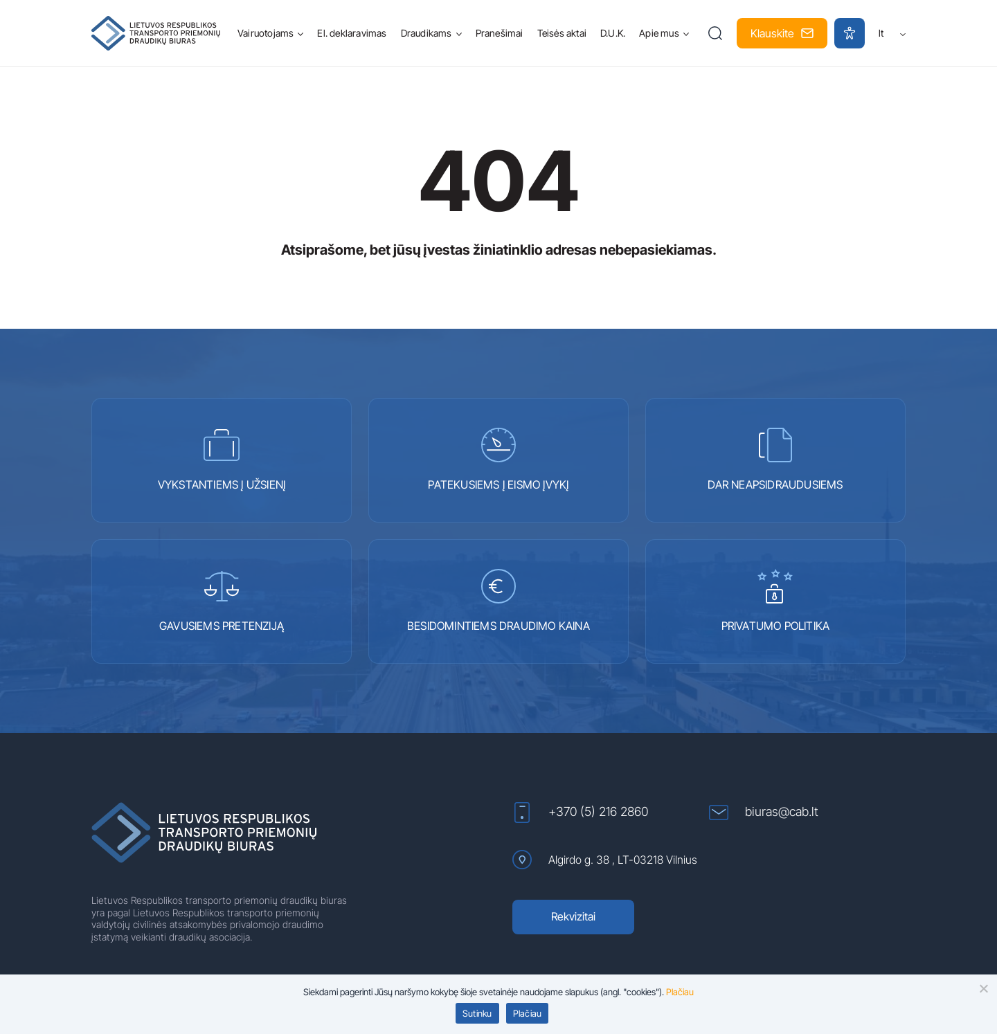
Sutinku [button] (477, 1013)
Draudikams (426, 33)
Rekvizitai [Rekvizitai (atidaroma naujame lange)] (573, 916)
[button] (715, 33)
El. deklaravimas (351, 33)
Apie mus (659, 33)
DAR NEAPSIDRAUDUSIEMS (775, 459)
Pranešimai (499, 33)
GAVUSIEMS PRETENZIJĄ (221, 601)
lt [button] (892, 33)
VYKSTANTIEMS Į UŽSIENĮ (221, 459)
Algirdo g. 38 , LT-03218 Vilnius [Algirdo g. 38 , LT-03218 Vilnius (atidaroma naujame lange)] (604, 859)
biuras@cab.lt (763, 812)
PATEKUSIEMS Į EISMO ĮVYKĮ (498, 459)
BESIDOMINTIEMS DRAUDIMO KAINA (498, 601)
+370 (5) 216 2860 (580, 812)
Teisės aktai (561, 33)
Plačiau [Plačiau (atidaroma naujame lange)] (680, 991)
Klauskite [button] (782, 33)
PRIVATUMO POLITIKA (775, 601)
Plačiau (527, 1013)
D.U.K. (612, 33)
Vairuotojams (265, 33)
